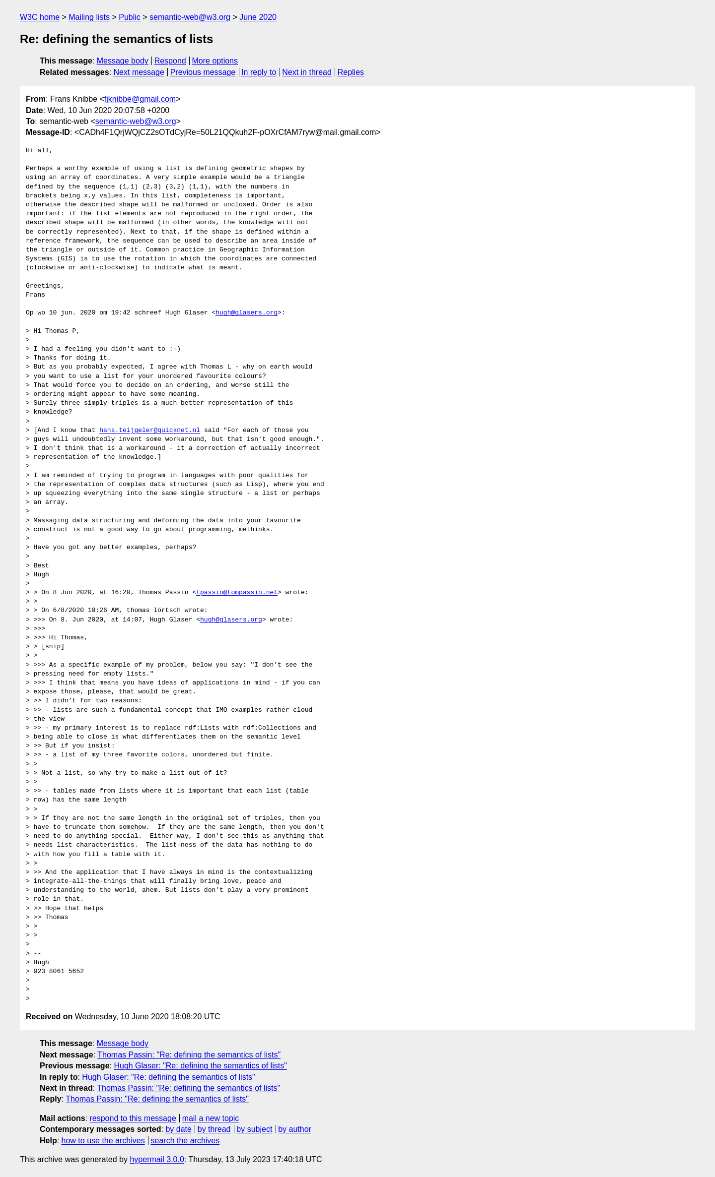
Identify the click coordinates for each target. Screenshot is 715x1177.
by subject (254, 1129)
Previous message (203, 72)
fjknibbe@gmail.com (140, 99)
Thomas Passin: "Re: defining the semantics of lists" (189, 1055)
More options (215, 61)
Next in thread (307, 72)
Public (130, 17)
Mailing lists (89, 17)
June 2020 (258, 17)
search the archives (185, 1140)
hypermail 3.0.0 (157, 1159)
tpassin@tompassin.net (237, 592)
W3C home (40, 17)
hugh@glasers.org (246, 313)
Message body (122, 61)
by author (294, 1129)
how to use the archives (103, 1140)
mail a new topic (210, 1118)
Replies (351, 72)
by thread (214, 1129)
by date (178, 1129)
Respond (170, 61)
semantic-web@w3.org (189, 17)
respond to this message (132, 1118)
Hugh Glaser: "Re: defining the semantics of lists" (200, 1065)
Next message (139, 72)
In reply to (258, 72)
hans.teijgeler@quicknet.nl (149, 430)
